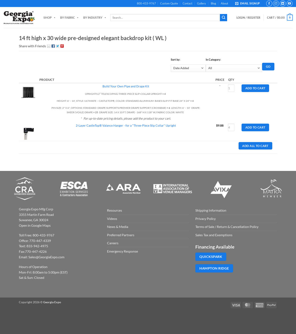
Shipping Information (210, 210)
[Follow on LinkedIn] (283, 3)
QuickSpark (210, 257)
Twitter (57, 46)
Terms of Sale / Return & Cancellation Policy (226, 227)
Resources (114, 210)
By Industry (95, 17)
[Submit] (223, 17)
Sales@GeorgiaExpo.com (46, 257)
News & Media (117, 227)
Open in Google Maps (35, 225)
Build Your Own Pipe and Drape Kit (126, 86)
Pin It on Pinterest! (62, 46)
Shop (49, 17)
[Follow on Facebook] (269, 3)
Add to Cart (255, 88)
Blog (213, 3)
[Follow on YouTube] (289, 3)
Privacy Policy (205, 219)
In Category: (213, 59)
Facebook (53, 46)
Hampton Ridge (214, 268)
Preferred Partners (120, 235)
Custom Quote (169, 3)
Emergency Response (122, 251)
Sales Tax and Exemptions (213, 235)
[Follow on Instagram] (276, 3)
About (224, 3)
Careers (112, 243)
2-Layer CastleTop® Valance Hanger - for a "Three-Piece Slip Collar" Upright (126, 125)
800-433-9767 (146, 3)
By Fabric (69, 17)
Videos (112, 219)
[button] (248, 3)
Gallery (201, 3)
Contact (187, 3)
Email (48, 46)
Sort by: (175, 59)
